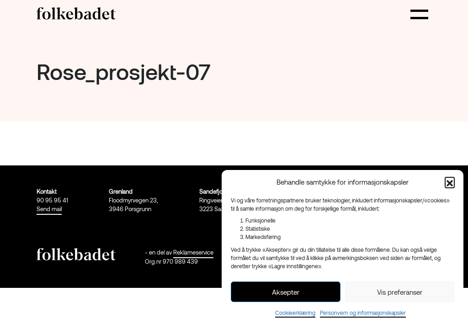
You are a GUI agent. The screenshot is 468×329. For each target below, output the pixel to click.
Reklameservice (193, 252)
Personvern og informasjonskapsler (363, 312)
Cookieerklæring (295, 312)
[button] (449, 181)
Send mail (49, 208)
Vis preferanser (399, 292)
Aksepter (285, 292)
